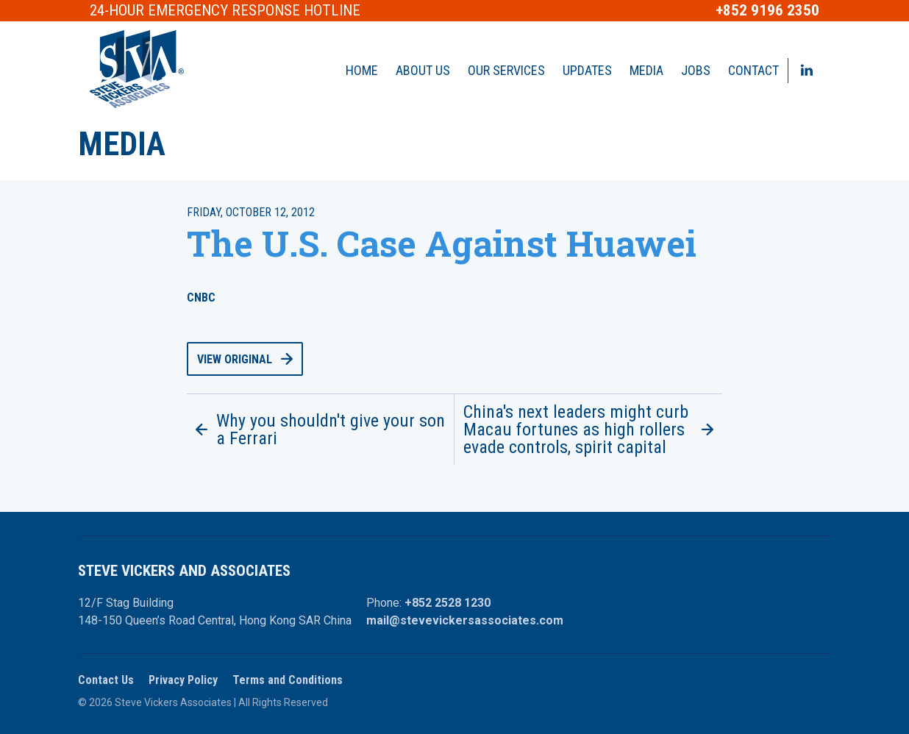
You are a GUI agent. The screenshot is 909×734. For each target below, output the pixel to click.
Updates (587, 70)
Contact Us (106, 680)
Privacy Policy (183, 680)
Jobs (695, 70)
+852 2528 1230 (447, 603)
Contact (753, 70)
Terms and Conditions (287, 680)
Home (362, 70)
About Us (423, 70)
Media (646, 70)
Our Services (506, 70)
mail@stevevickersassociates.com (464, 620)
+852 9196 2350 (767, 10)
